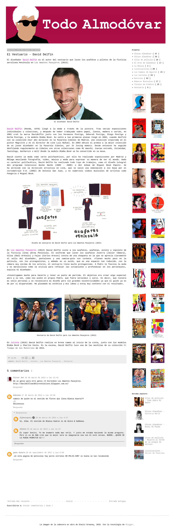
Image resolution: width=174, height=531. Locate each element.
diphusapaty (26, 418)
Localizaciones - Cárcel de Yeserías (154, 452)
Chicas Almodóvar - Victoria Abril (154, 412)
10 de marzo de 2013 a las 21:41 (41, 378)
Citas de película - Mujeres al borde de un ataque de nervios (154, 441)
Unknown (17, 395)
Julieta (34, 361)
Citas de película (144, 60)
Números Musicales (144, 81)
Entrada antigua (117, 501)
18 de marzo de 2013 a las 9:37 (51, 418)
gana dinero (19, 453)
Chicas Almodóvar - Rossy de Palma (154, 426)
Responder (18, 387)
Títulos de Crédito (144, 84)
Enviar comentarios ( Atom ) (38, 506)
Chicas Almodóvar (143, 54)
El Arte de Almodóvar (145, 63)
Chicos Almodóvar (143, 57)
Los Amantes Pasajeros (51, 361)
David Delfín (22, 361)
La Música (139, 66)
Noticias (139, 78)
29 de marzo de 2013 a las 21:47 (44, 429)
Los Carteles (141, 75)
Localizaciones (142, 69)
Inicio (69, 501)
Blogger (129, 525)
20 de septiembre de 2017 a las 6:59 (45, 453)
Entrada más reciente (18, 501)
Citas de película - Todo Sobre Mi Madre (154, 400)
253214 (23, 429)
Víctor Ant (18, 378)
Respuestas (21, 413)
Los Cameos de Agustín (146, 72)
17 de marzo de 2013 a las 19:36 (38, 395)
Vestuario (68, 361)
